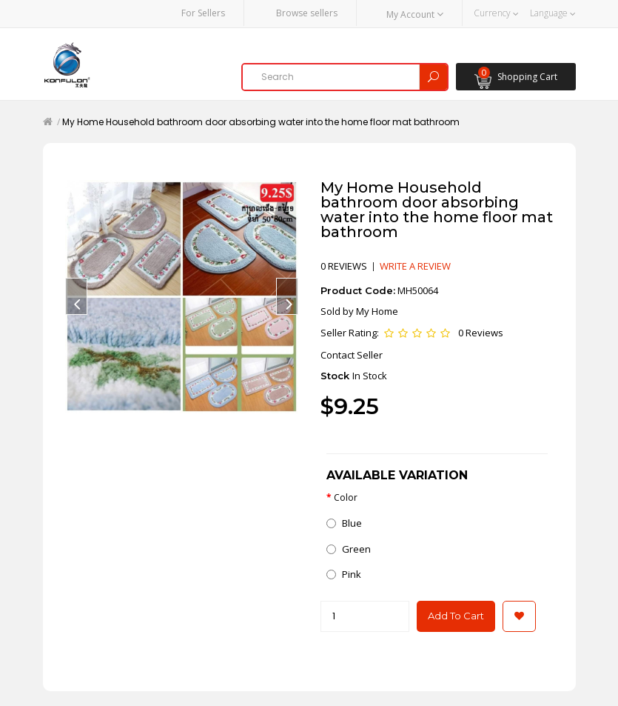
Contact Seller (351, 355)
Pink (343, 574)
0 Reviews (480, 332)
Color (345, 497)
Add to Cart (456, 616)
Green (348, 549)
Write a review (415, 266)
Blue (344, 523)
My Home (377, 311)
